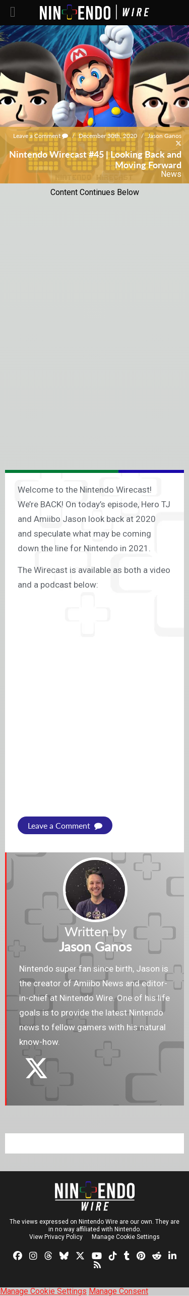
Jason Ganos (164, 135)
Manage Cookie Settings (126, 1236)
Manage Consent (118, 1291)
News (171, 174)
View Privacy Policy (56, 1236)
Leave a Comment (40, 135)
